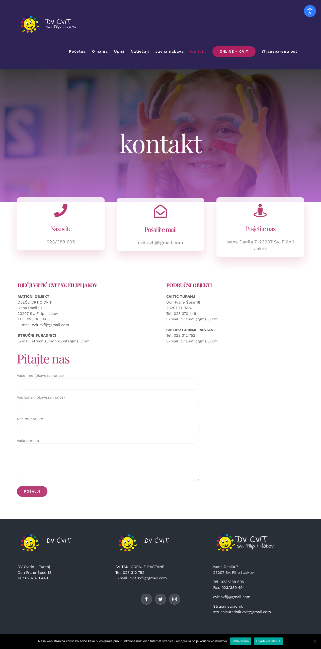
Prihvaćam (241, 641)
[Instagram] (174, 599)
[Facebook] (146, 599)
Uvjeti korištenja (268, 641)
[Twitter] (160, 599)
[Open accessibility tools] (310, 11)
